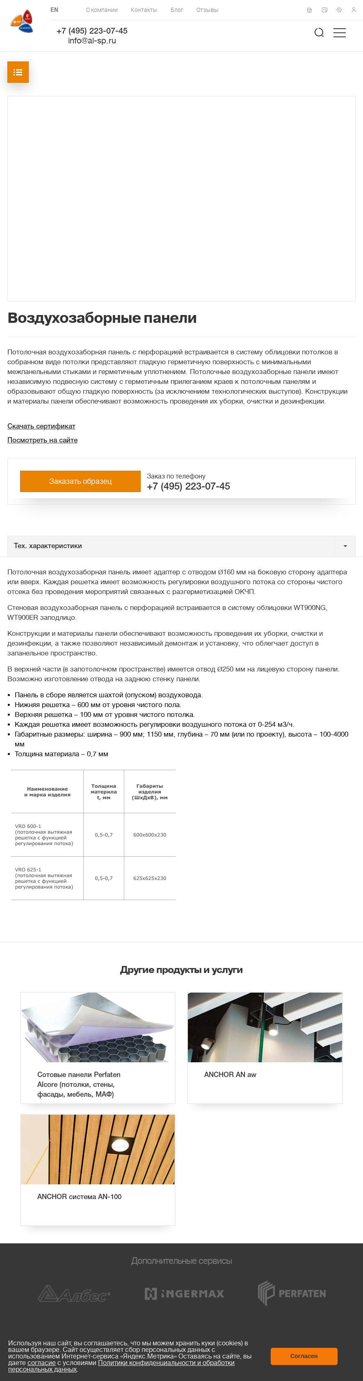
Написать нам (326, 10)
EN (54, 10)
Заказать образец (80, 481)
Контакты (144, 10)
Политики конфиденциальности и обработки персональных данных (121, 1366)
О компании (102, 10)
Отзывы (207, 10)
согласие (41, 1363)
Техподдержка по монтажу (341, 10)
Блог (177, 10)
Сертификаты (312, 10)
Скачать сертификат (41, 427)
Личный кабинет (356, 10)
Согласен (304, 1356)
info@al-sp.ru (92, 40)
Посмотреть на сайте (42, 441)
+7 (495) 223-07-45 (92, 31)
